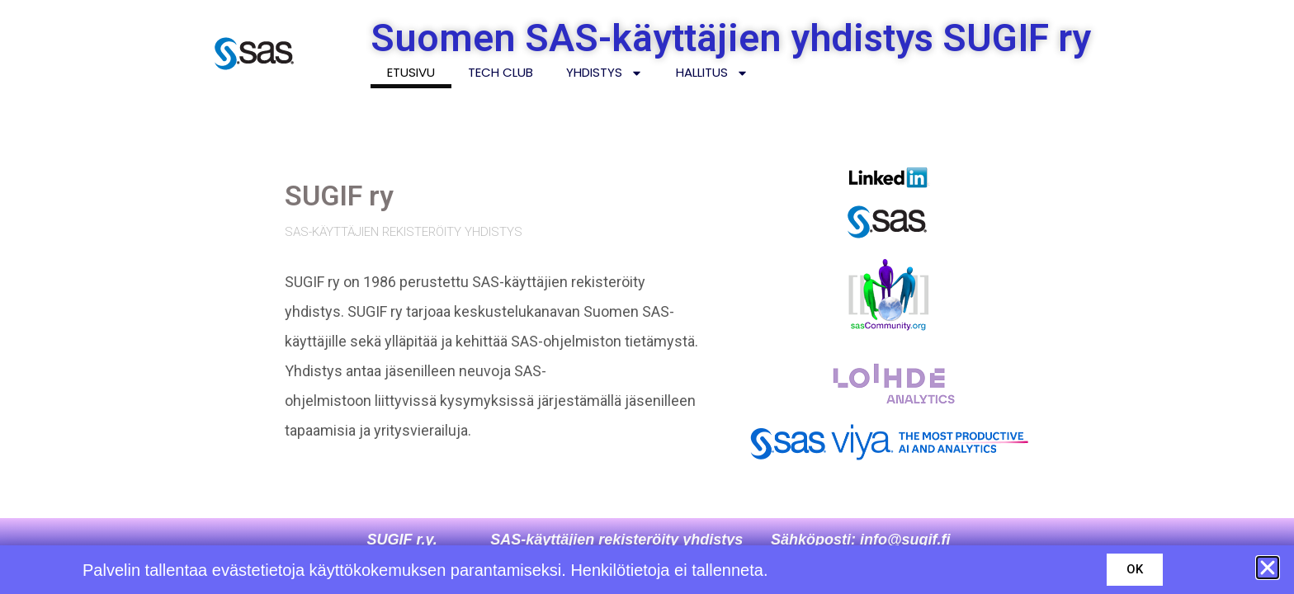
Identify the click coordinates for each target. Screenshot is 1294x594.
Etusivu (411, 72)
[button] (1267, 568)
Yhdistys (604, 73)
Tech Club (500, 72)
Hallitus (712, 73)
